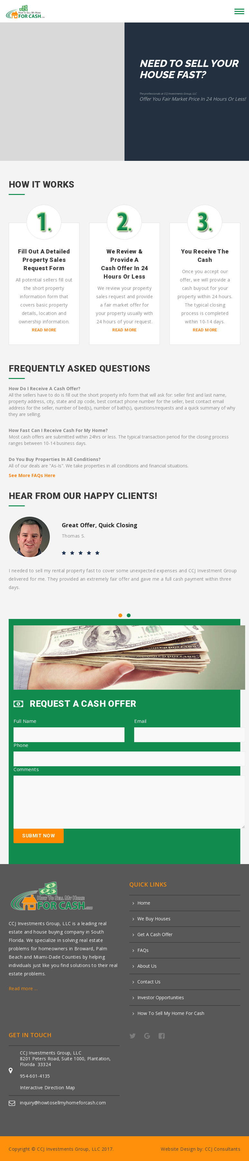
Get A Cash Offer (154, 934)
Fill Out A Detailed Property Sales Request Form (44, 260)
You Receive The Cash (205, 255)
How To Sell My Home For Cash (170, 1013)
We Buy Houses (154, 919)
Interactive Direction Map (47, 1087)
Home (143, 903)
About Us (147, 966)
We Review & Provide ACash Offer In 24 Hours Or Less (124, 264)
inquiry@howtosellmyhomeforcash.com (63, 1103)
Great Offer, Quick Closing (99, 525)
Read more (44, 329)
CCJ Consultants (223, 1149)
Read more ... (23, 988)
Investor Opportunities (160, 997)
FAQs (143, 950)
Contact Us (149, 982)
